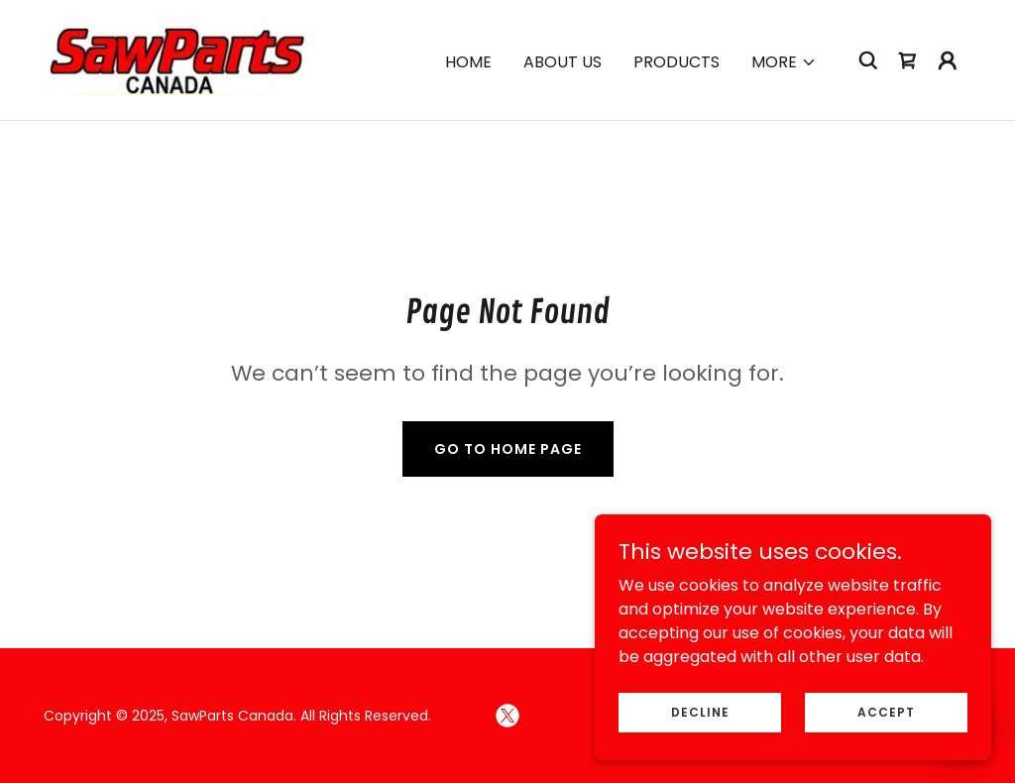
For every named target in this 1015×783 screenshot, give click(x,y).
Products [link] (676, 62)
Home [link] (468, 62)
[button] (784, 62)
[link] (176, 59)
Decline (700, 711)
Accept (886, 711)
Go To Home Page (508, 449)
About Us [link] (562, 62)
